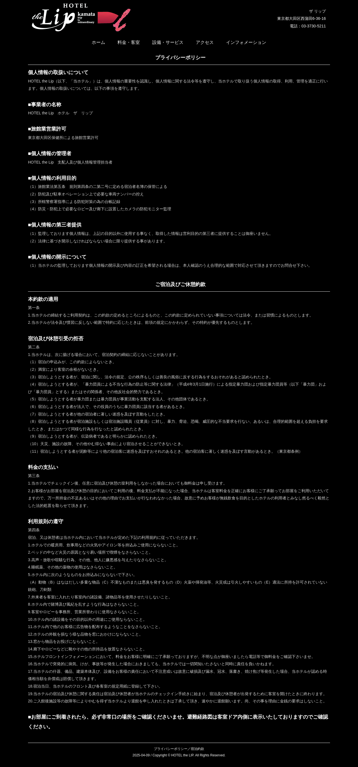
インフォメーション (246, 42)
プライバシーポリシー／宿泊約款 (179, 749)
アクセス (205, 42)
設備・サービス (167, 42)
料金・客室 (128, 42)
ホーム (98, 42)
